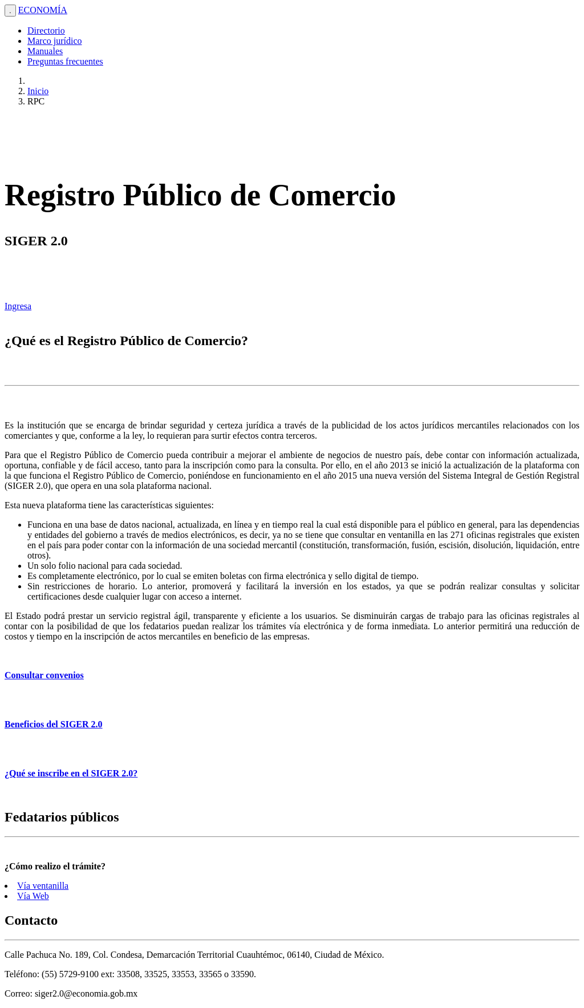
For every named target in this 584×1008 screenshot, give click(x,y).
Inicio (37, 91)
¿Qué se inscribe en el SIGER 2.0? (71, 773)
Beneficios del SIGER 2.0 (54, 724)
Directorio (46, 30)
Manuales (45, 51)
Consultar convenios (44, 675)
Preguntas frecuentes (65, 61)
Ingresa (18, 306)
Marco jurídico (54, 41)
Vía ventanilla (42, 885)
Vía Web (33, 896)
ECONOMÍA (42, 10)
